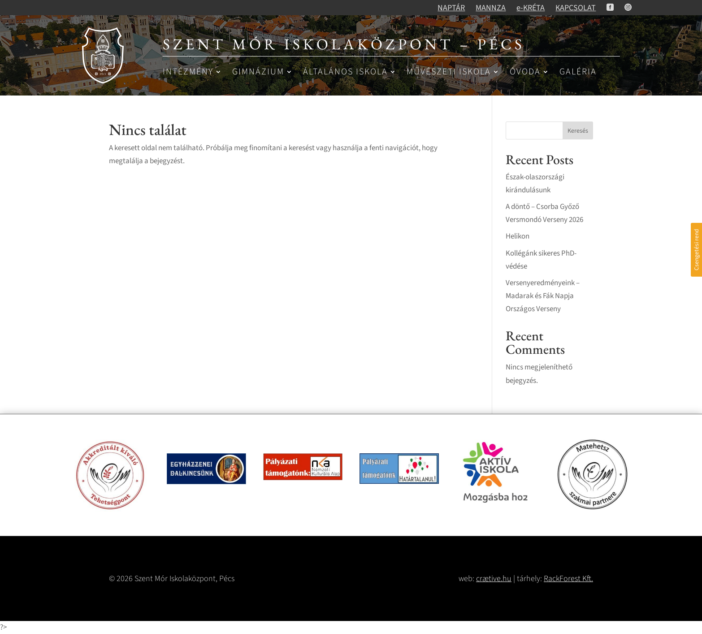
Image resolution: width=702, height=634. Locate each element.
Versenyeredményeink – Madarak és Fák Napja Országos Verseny (543, 296)
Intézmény (188, 72)
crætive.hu (493, 578)
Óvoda (525, 72)
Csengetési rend (696, 249)
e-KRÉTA (530, 7)
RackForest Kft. (568, 578)
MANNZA (491, 7)
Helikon (517, 236)
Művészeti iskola (449, 72)
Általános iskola (345, 72)
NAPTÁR (451, 7)
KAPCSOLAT (575, 7)
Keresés (578, 130)
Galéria (578, 72)
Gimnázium (258, 72)
